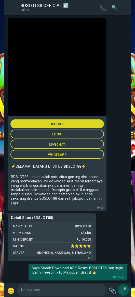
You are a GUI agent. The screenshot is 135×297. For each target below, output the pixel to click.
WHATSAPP (57, 154)
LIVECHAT (57, 144)
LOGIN (57, 134)
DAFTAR (57, 124)
